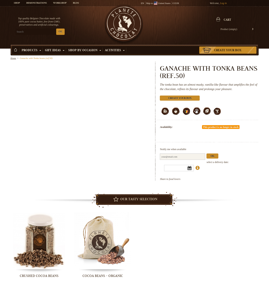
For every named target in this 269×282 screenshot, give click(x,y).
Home (13, 58)
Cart (227, 20)
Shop (17, 3)
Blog (76, 3)
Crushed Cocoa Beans (39, 276)
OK (60, 32)
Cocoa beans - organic (102, 276)
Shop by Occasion (84, 50)
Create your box (227, 50)
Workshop (60, 3)
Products (31, 50)
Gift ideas (54, 50)
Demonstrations (36, 3)
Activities (115, 50)
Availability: (166, 127)
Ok (213, 156)
